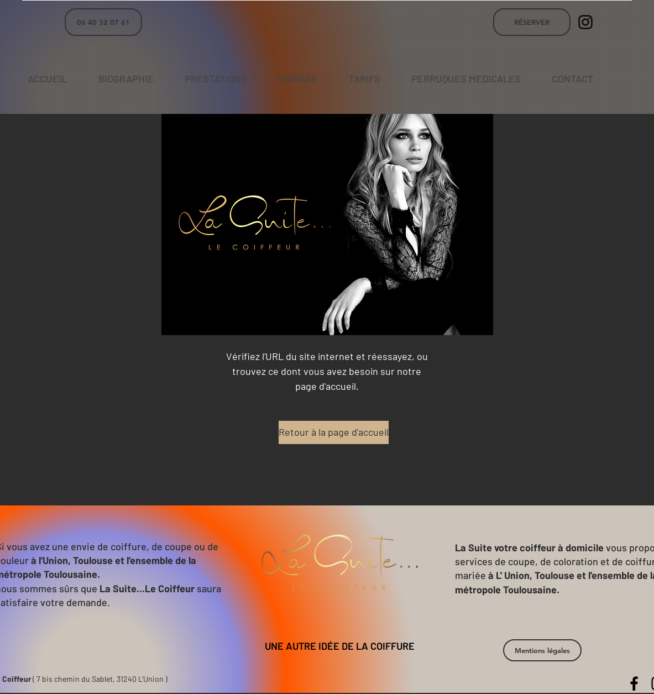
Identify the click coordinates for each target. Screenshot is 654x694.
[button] (542, 650)
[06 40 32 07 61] (103, 22)
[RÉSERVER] (532, 22)
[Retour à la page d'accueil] (334, 432)
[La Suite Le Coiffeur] (585, 22)
